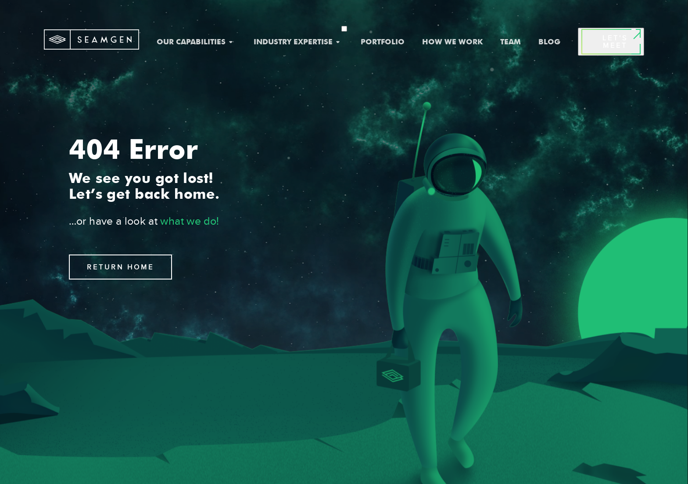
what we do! (189, 221)
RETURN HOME (120, 267)
